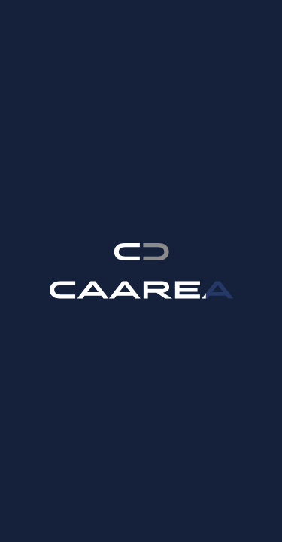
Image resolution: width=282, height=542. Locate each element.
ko (195, 29)
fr (223, 29)
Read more (147, 520)
